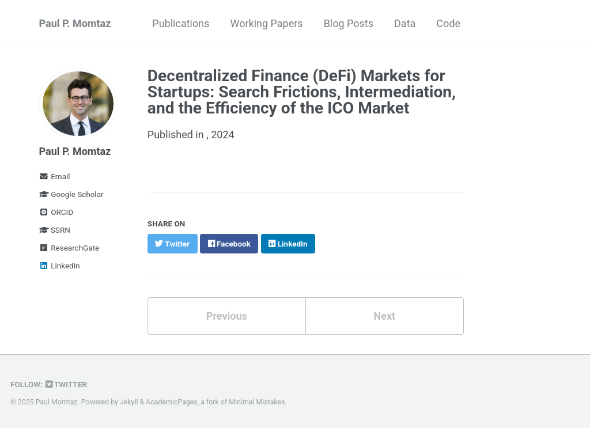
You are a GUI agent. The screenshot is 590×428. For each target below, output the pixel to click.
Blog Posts (348, 23)
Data (404, 23)
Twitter (66, 384)
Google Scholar (71, 194)
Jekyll (129, 402)
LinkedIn (59, 265)
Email (54, 176)
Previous (226, 316)
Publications (180, 23)
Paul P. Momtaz (75, 23)
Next (384, 316)
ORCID (56, 212)
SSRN (54, 229)
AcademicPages (171, 402)
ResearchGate (69, 247)
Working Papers (266, 23)
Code (448, 23)
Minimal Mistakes (257, 402)
